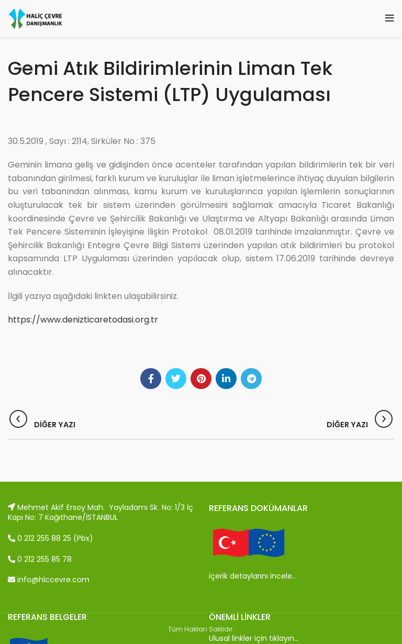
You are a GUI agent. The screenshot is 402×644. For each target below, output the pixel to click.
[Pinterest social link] (201, 378)
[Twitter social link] (175, 378)
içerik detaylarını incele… (253, 576)
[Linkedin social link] (226, 378)
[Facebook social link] (150, 378)
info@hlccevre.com (49, 579)
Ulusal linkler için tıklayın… (254, 638)
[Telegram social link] (251, 378)
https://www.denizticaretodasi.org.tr (83, 320)
